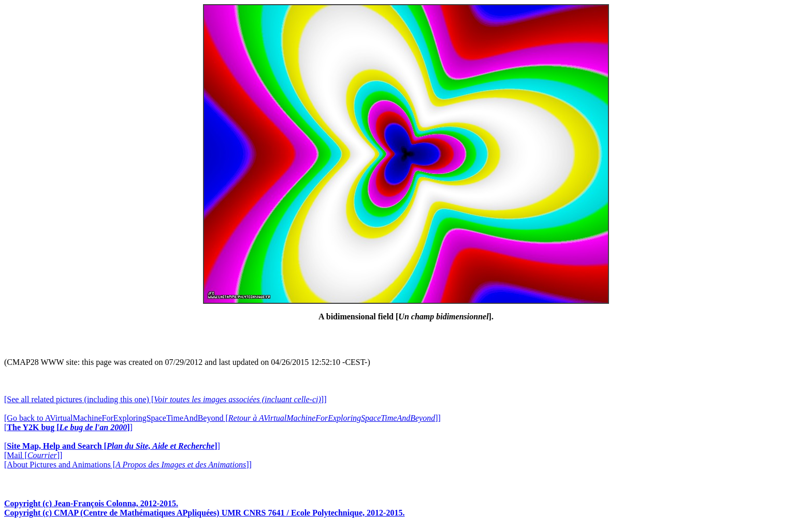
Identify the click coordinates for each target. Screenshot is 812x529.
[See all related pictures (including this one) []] (165, 399)
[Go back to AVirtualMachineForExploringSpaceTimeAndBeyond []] (222, 418)
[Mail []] (33, 455)
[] (68, 427)
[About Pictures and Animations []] (128, 464)
